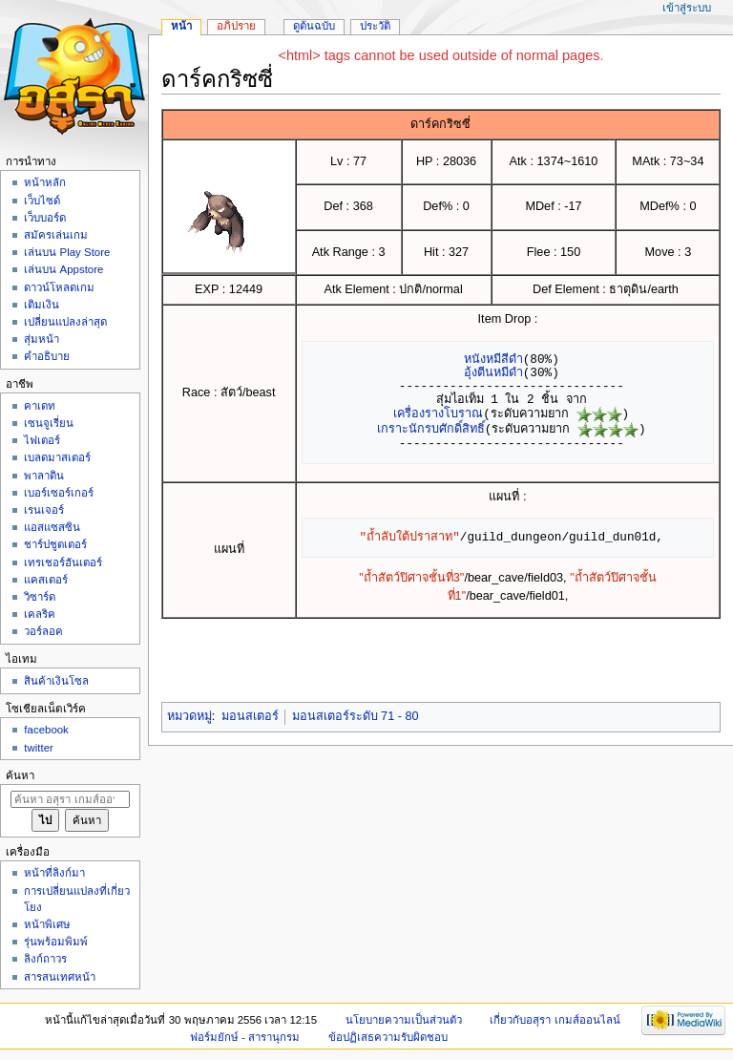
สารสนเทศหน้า (59, 977)
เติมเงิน (41, 304)
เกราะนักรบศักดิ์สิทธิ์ (431, 428)
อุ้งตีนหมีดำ (493, 372)
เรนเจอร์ (44, 510)
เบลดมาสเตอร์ (57, 457)
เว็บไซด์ (42, 200)
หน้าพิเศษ (47, 924)
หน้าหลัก (45, 182)
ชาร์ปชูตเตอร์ (55, 544)
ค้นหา (20, 775)
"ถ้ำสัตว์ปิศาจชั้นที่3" (411, 577)
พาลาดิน (44, 475)
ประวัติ (375, 26)
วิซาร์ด (39, 597)
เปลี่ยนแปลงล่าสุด (65, 322)
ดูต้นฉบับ (314, 26)
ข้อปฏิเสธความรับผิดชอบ (388, 1037)
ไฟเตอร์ (42, 440)
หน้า (181, 26)
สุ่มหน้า (41, 339)
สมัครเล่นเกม (56, 235)
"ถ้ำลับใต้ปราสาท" (410, 536)
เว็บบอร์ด (45, 217)
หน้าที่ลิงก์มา (54, 873)
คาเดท (39, 406)
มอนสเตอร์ (250, 716)
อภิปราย (236, 26)
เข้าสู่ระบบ (686, 7)
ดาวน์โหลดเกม (59, 287)
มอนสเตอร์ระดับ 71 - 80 (355, 716)
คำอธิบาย (47, 356)
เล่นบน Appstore (63, 269)
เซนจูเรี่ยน (48, 423)
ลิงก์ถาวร (45, 959)
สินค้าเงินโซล (56, 681)
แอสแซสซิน (52, 527)
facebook (46, 729)
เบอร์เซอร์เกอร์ (59, 492)
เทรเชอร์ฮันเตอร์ (63, 562)
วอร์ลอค (43, 631)
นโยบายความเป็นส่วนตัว (404, 1020)
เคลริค (39, 614)
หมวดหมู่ (189, 716)
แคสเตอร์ (46, 579)
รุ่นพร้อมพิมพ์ (56, 941)
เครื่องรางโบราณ (438, 413)
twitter (38, 747)
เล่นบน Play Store (67, 252)
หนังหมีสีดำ (493, 359)
